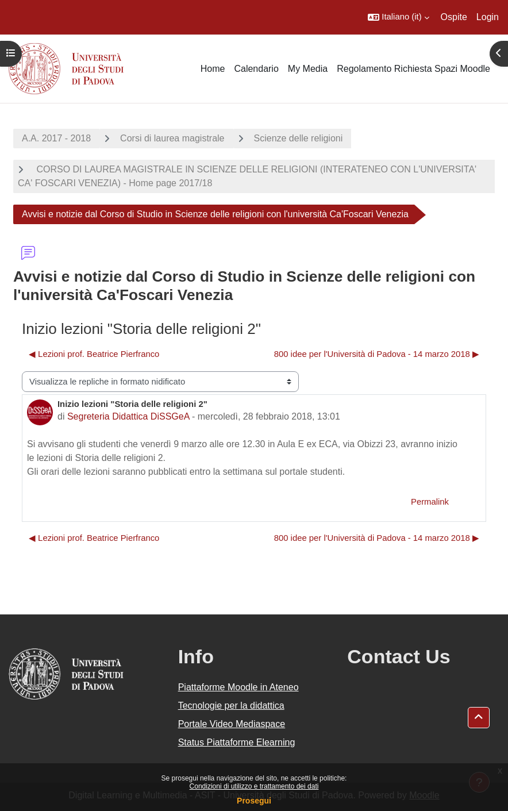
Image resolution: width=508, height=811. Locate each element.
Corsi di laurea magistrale (172, 138)
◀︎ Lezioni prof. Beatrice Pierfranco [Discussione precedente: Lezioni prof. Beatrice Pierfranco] (94, 354)
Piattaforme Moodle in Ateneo (238, 687)
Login (487, 17)
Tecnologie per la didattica (231, 705)
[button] (398, 17)
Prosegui (254, 800)
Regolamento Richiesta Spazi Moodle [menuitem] (413, 69)
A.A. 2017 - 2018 (56, 138)
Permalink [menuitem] (430, 501)
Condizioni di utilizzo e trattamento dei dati (254, 786)
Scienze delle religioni (298, 138)
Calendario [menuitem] (256, 69)
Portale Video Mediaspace (232, 724)
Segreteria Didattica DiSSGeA (128, 416)
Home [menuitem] (213, 69)
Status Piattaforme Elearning (236, 742)
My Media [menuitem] (308, 69)
